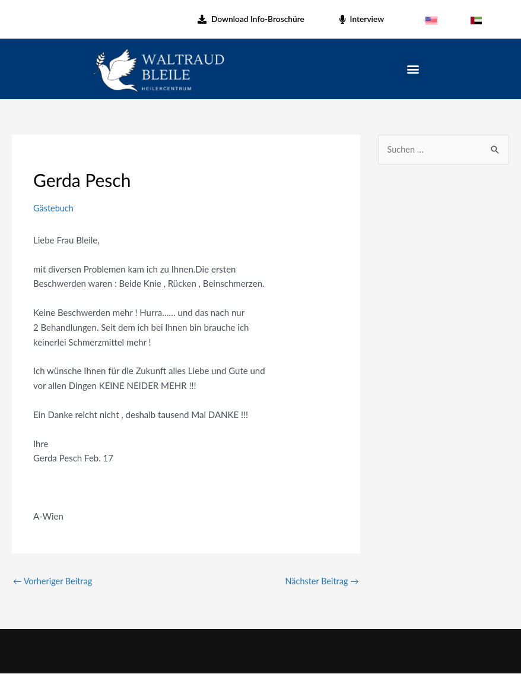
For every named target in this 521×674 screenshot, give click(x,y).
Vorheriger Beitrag (54, 580)
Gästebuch (54, 207)
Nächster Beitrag (320, 580)
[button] (413, 69)
